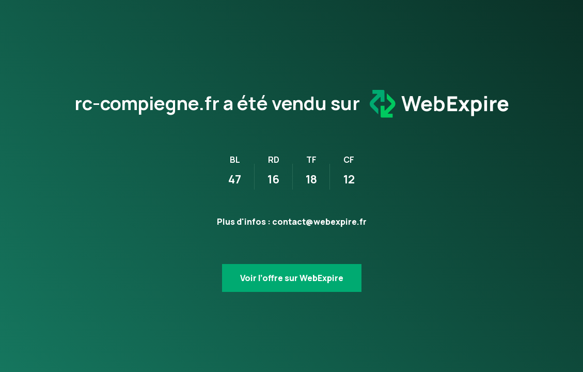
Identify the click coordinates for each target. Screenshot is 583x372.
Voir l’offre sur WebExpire (291, 278)
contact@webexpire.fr (319, 221)
